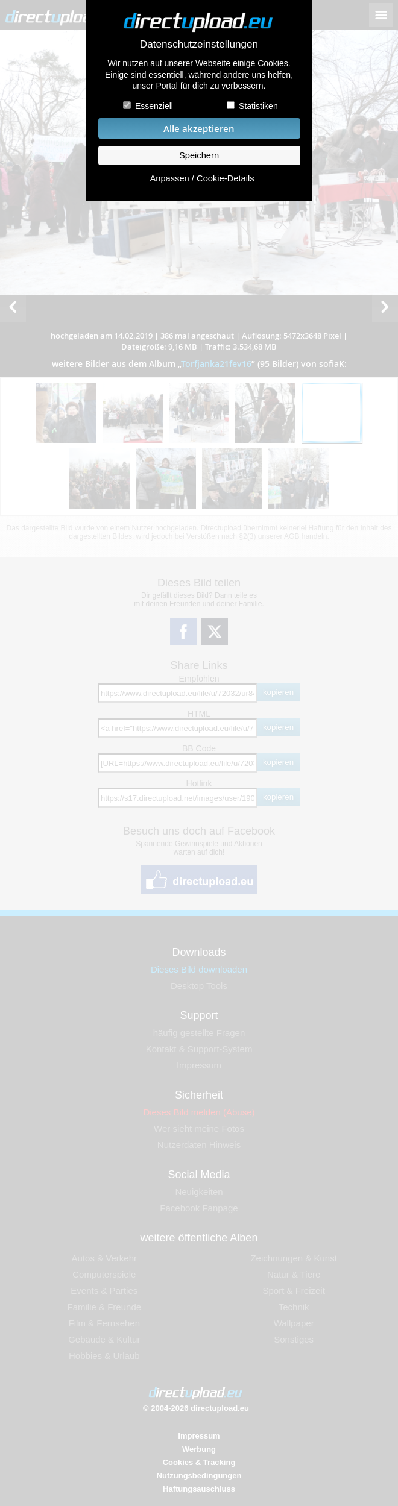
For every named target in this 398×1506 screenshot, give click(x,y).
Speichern (199, 155)
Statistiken (258, 106)
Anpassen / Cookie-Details (202, 178)
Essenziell (154, 106)
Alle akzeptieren (199, 128)
